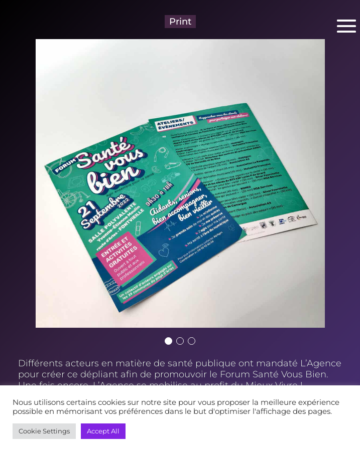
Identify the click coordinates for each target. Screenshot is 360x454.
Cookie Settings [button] (44, 431)
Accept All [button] (103, 431)
